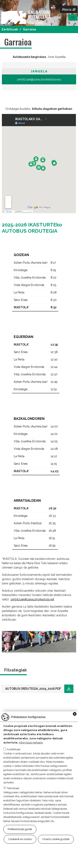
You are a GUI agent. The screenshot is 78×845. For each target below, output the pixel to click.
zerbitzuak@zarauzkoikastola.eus (39, 79)
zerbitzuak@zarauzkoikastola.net (32, 599)
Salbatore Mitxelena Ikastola (28, 14)
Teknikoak (13, 788)
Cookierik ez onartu (20, 839)
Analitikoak (13, 749)
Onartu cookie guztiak (55, 839)
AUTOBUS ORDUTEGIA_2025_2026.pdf (33, 688)
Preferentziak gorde (20, 829)
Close (74, 713)
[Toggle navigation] (72, 17)
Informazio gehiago (31, 742)
